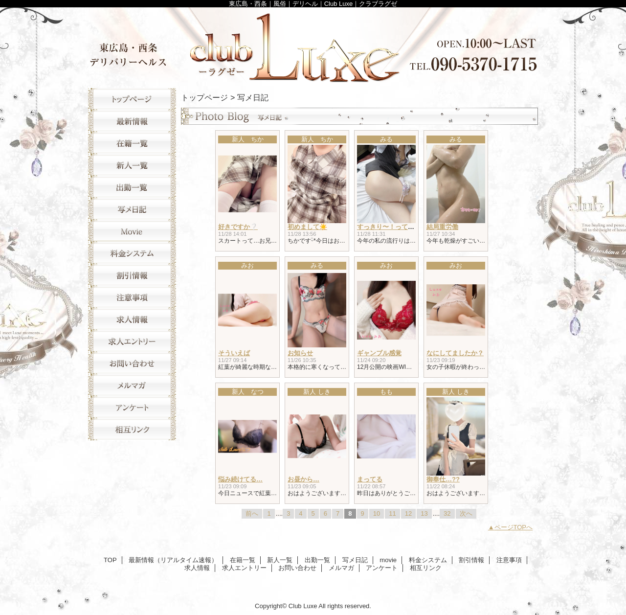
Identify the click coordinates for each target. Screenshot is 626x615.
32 (447, 513)
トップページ (204, 97)
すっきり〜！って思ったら (395, 226)
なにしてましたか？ (455, 353)
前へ (252, 513)
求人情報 (132, 319)
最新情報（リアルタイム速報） (132, 121)
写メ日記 (132, 209)
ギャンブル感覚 (379, 353)
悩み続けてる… (240, 479)
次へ (466, 513)
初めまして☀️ (307, 226)
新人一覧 (132, 165)
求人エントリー (132, 341)
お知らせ (300, 353)
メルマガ (132, 385)
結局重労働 (442, 226)
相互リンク (132, 429)
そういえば (234, 353)
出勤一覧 (132, 187)
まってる (369, 479)
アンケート (132, 407)
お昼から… (303, 479)
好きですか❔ (238, 226)
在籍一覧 (132, 143)
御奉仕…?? (443, 479)
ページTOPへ (513, 527)
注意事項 (132, 297)
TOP (132, 99)
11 (392, 513)
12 (408, 513)
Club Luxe (313, 45)
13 (424, 513)
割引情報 (132, 275)
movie (132, 231)
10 (376, 513)
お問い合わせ (132, 363)
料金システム (132, 253)
